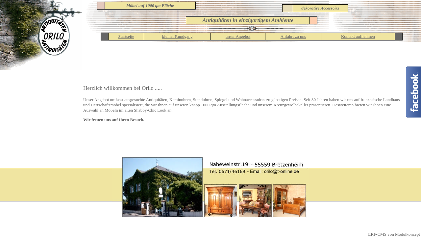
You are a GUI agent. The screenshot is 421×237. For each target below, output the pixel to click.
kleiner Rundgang (177, 36)
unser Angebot (238, 36)
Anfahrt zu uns (293, 36)
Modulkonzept (407, 234)
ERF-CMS (377, 234)
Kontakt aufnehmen (358, 36)
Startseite (126, 36)
